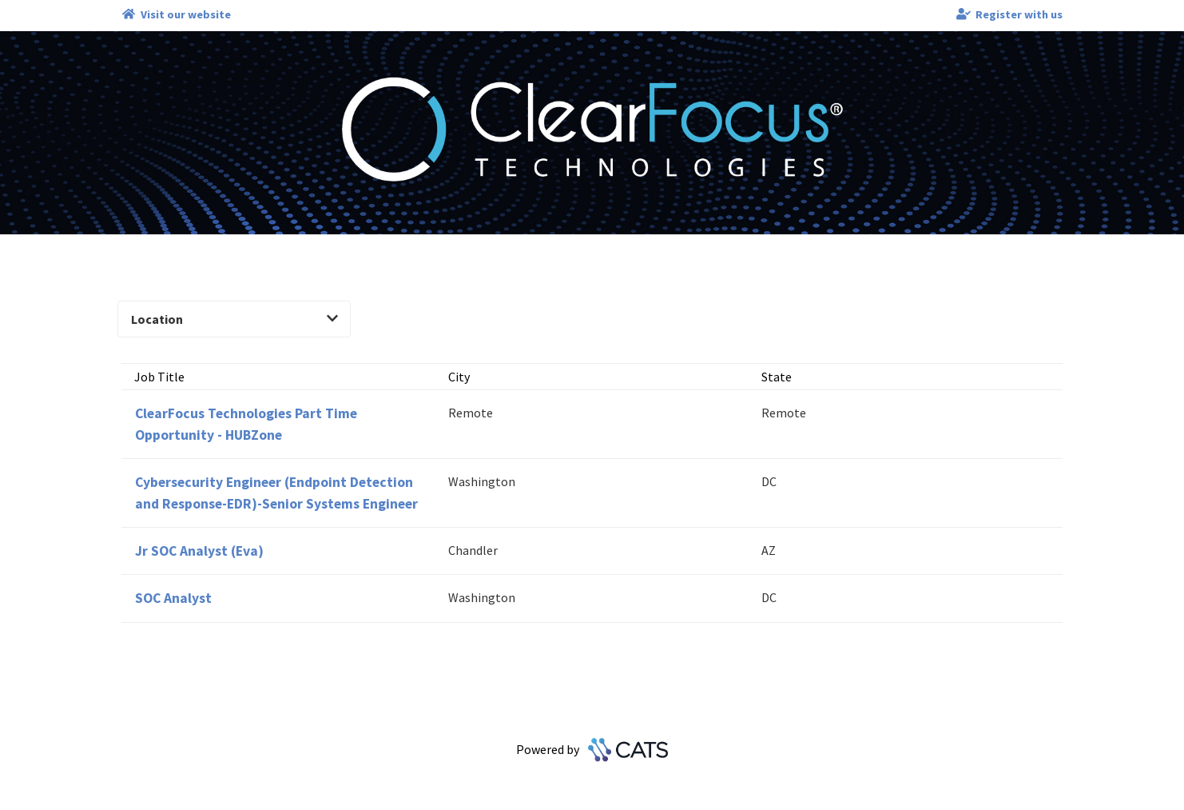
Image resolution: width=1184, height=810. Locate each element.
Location (234, 319)
